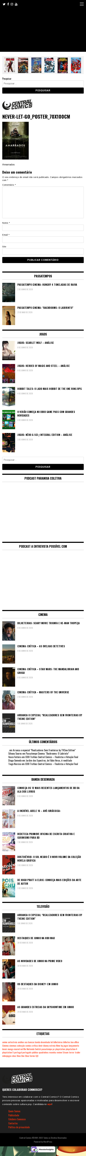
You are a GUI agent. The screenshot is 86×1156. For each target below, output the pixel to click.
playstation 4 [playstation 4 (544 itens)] (71, 1049)
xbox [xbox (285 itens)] (14, 1055)
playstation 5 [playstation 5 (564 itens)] (8, 1052)
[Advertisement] (43, 31)
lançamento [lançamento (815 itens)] (74, 1045)
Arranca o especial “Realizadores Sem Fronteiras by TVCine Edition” (44, 750)
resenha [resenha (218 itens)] (52, 1052)
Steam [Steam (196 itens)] (65, 1052)
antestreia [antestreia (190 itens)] (12, 1042)
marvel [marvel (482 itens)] (17, 1049)
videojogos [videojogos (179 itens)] (6, 1055)
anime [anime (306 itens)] (4, 1042)
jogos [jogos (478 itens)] (65, 1045)
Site (4, 246)
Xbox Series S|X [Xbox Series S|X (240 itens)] (31, 1055)
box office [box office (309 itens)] (75, 1042)
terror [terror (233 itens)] (71, 1052)
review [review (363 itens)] (59, 1052)
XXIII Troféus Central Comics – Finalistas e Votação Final (51, 757)
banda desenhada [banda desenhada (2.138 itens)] (42, 1042)
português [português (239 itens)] (26, 1052)
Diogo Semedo (15, 760)
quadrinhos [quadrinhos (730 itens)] (43, 1052)
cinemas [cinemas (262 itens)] (12, 1045)
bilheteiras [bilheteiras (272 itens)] (58, 1042)
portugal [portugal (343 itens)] (18, 1052)
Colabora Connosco (17, 1119)
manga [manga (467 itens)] (10, 1049)
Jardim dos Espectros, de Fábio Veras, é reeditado (49, 760)
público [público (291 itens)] (35, 1052)
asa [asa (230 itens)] (26, 1042)
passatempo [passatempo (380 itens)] (46, 1049)
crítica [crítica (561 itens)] (35, 1045)
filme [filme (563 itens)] (58, 1045)
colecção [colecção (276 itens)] (21, 1045)
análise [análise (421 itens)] (21, 1042)
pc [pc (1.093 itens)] (54, 1049)
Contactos (13, 1123)
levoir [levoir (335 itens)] (4, 1049)
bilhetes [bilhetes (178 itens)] (66, 1042)
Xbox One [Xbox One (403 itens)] (20, 1055)
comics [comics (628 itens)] (28, 1045)
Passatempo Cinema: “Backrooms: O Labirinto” (47, 753)
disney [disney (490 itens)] (46, 1045)
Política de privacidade (19, 1127)
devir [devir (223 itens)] (40, 1045)
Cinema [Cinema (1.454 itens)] (5, 1045)
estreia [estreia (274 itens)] (52, 1045)
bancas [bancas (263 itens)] (31, 1042)
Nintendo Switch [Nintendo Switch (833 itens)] (34, 1049)
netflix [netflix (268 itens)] (23, 1049)
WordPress (47, 1141)
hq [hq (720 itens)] (62, 1045)
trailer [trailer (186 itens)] (77, 1052)
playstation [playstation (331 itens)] (60, 1049)
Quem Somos (14, 1111)
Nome (6, 223)
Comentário (9, 185)
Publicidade (13, 1115)
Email (6, 235)
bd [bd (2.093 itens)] (52, 1042)
